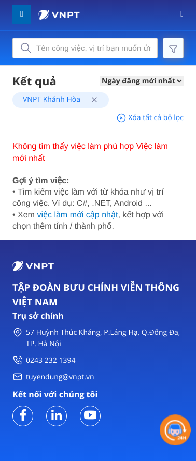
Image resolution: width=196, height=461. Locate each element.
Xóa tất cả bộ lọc (150, 118)
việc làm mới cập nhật (77, 215)
